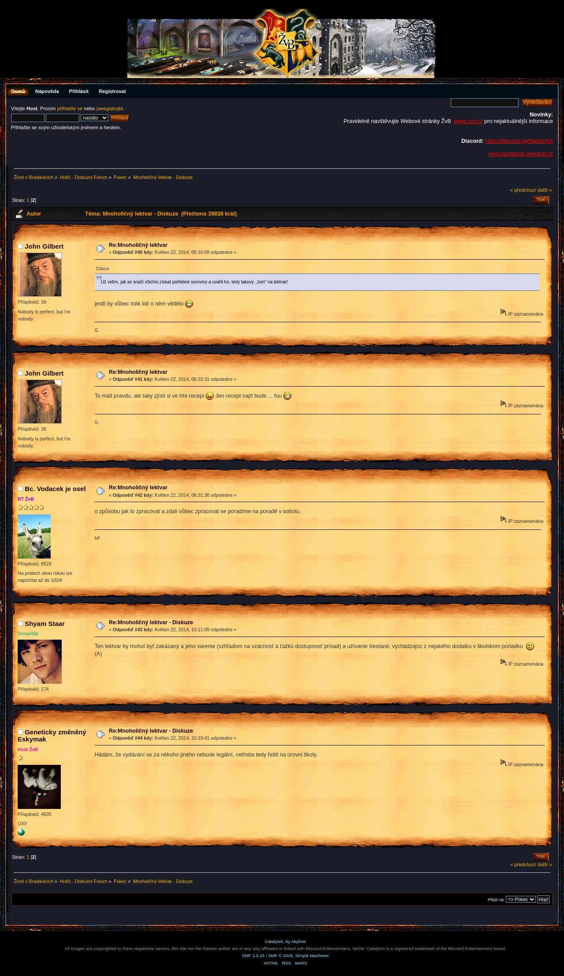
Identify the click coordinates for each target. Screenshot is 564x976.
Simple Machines (312, 955)
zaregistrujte (109, 108)
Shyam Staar (45, 623)
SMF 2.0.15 (253, 955)
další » (545, 190)
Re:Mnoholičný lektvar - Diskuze (151, 622)
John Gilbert (44, 246)
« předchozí (523, 190)
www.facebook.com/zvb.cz (521, 154)
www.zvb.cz (468, 121)
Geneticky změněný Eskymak (52, 735)
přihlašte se (69, 108)
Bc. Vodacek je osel (55, 488)
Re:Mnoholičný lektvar (138, 245)
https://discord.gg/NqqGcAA (519, 141)
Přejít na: (496, 899)
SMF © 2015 (280, 955)
